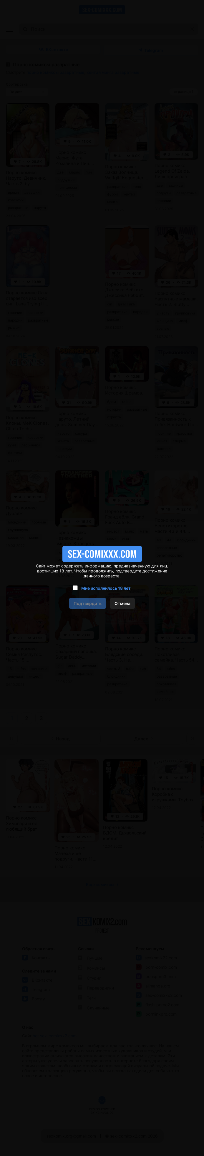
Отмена (122, 603)
